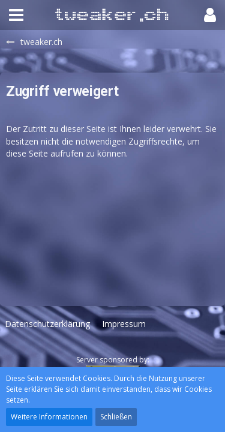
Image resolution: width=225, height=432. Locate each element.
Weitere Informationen (49, 417)
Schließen (116, 417)
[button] (16, 15)
